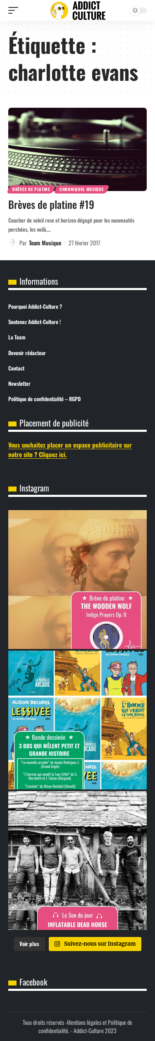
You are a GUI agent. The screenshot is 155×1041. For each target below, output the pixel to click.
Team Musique (45, 242)
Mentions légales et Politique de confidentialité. (85, 1026)
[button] (15, 10)
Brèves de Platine (31, 189)
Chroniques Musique (82, 189)
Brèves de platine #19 (51, 204)
